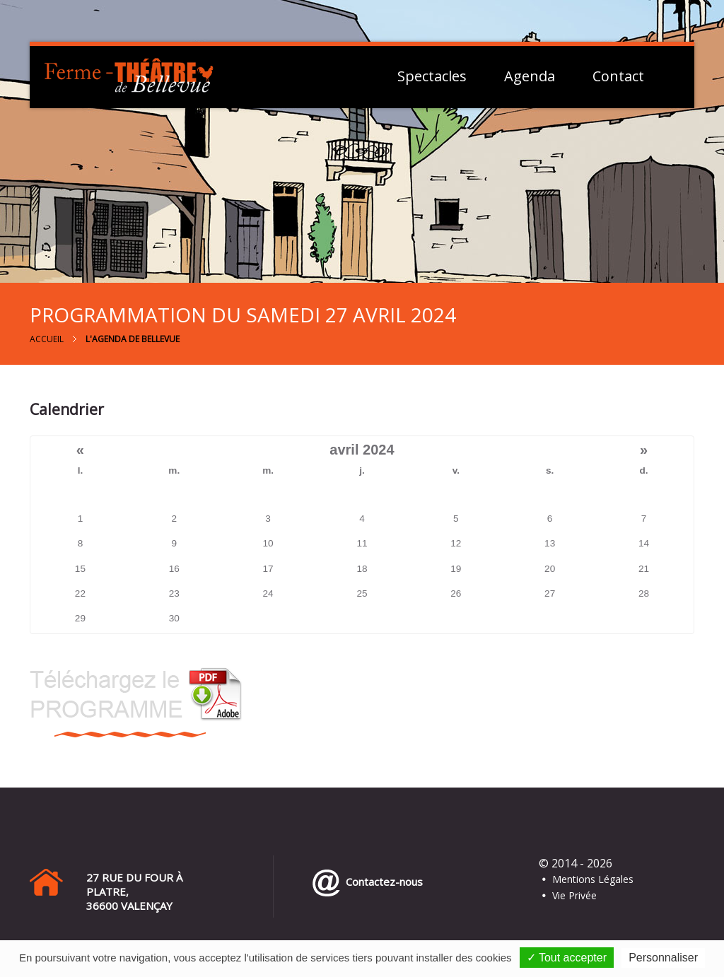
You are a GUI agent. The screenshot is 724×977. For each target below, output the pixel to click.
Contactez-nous (381, 881)
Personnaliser (663, 958)
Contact (618, 76)
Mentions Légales (593, 879)
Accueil (47, 339)
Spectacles (432, 76)
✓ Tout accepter (567, 958)
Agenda (529, 76)
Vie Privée (574, 895)
